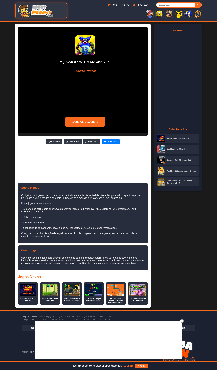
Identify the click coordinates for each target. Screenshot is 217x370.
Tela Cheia (91, 141)
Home (112, 4)
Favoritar (54, 141)
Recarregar (72, 141)
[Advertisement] (108, 340)
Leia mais (128, 366)
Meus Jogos (141, 4)
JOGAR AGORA (85, 122)
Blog (125, 4)
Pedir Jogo (110, 141)
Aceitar (141, 366)
